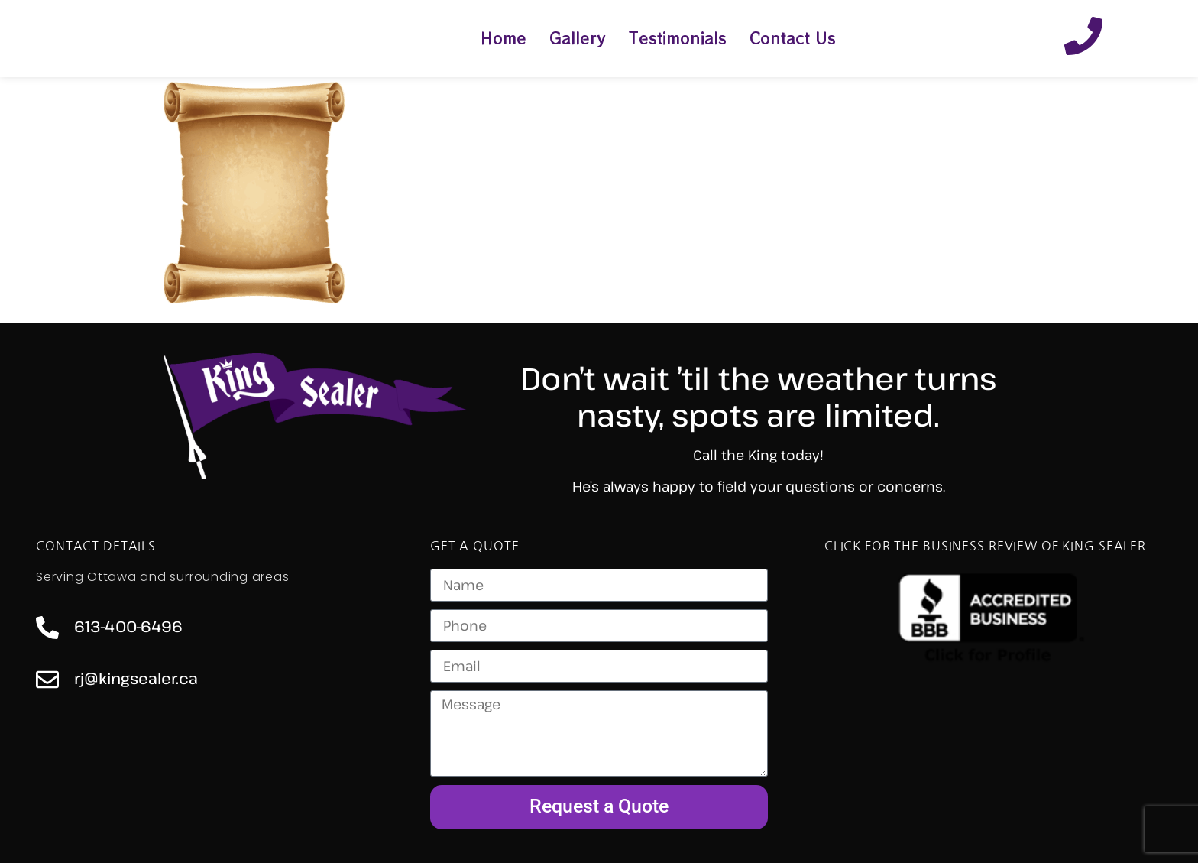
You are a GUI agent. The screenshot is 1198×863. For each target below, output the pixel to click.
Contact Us (793, 38)
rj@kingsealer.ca (136, 678)
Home (503, 38)
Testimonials (678, 38)
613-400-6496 (128, 626)
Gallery (577, 38)
